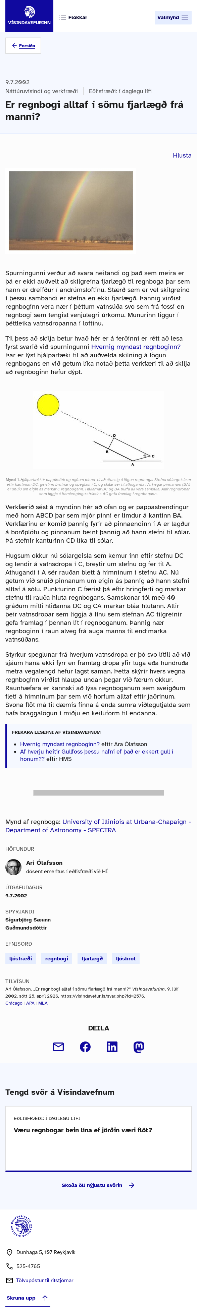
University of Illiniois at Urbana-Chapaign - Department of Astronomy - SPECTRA (98, 826)
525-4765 (28, 1266)
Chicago (13, 1003)
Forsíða (27, 46)
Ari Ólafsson (44, 863)
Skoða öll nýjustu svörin (99, 1185)
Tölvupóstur (44, 1280)
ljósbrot (126, 958)
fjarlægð (92, 958)
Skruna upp (28, 1298)
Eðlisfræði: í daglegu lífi (120, 91)
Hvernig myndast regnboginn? (136, 347)
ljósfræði (20, 958)
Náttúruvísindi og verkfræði (41, 91)
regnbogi (56, 958)
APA (30, 1003)
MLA (43, 1003)
